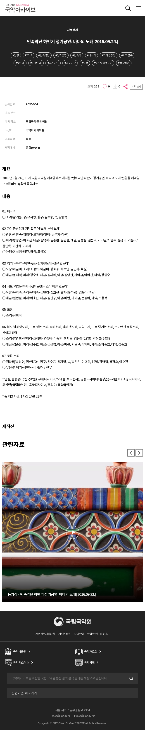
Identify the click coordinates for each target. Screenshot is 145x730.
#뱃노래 (20, 63)
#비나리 (91, 55)
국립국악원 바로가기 (98, 634)
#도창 (85, 63)
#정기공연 (61, 55)
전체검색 (128, 8)
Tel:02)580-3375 (60, 716)
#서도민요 (70, 63)
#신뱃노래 (35, 63)
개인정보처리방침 (45, 634)
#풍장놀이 (123, 63)
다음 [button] (139, 453)
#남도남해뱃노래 (103, 63)
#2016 (28, 55)
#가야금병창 (108, 55)
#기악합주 (126, 55)
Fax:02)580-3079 (84, 716)
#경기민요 (53, 63)
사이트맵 (79, 634)
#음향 (16, 55)
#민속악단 (43, 55)
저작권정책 (64, 634)
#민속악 (76, 55)
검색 (131, 678)
